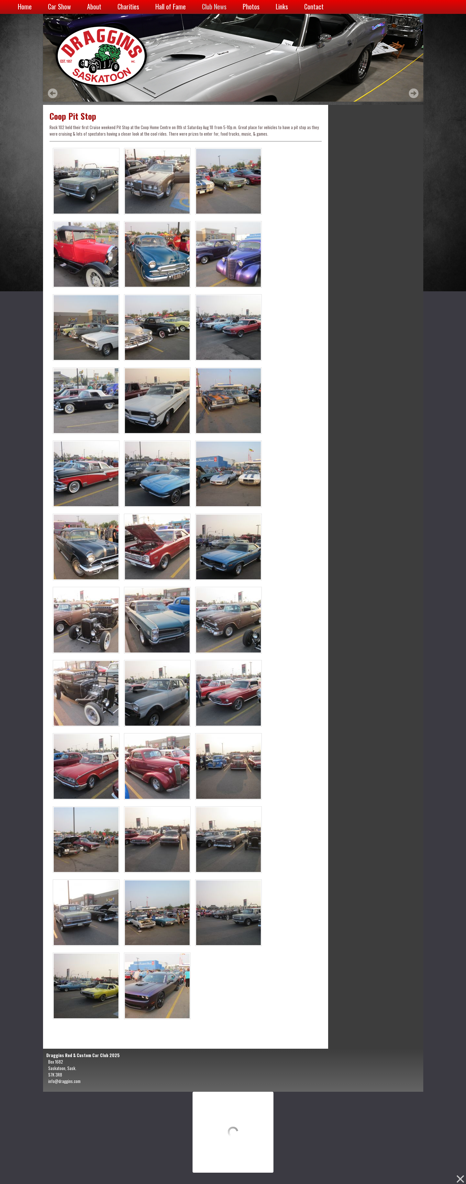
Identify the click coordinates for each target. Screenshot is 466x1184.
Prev (53, 93)
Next (413, 93)
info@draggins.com (64, 1081)
